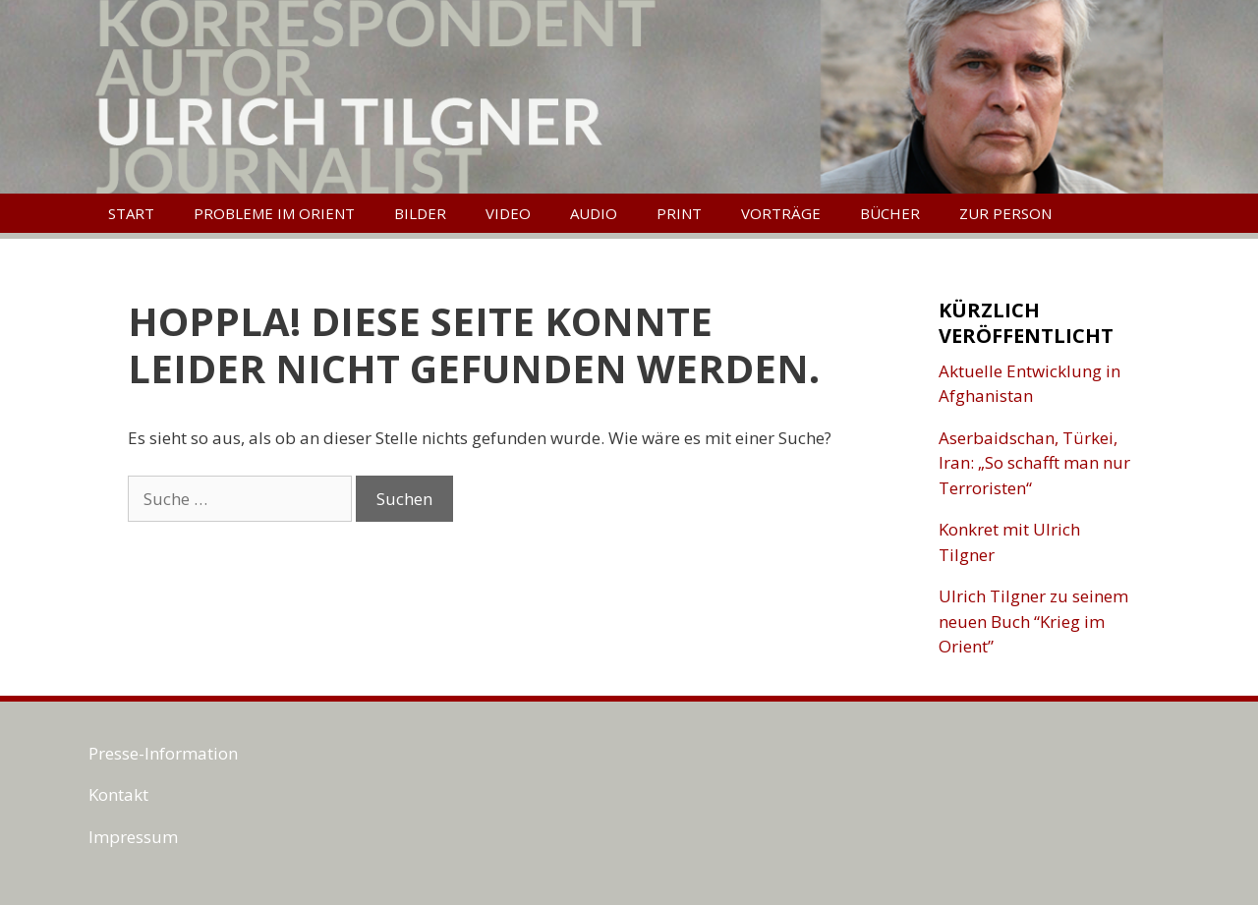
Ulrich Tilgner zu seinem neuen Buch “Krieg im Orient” (1033, 621)
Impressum (133, 836)
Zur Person (1005, 213)
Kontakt (118, 794)
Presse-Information (163, 753)
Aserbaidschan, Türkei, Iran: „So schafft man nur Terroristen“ (1034, 462)
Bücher (890, 213)
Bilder (420, 213)
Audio (593, 213)
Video (508, 213)
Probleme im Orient (274, 213)
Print (679, 213)
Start (131, 213)
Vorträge (781, 213)
